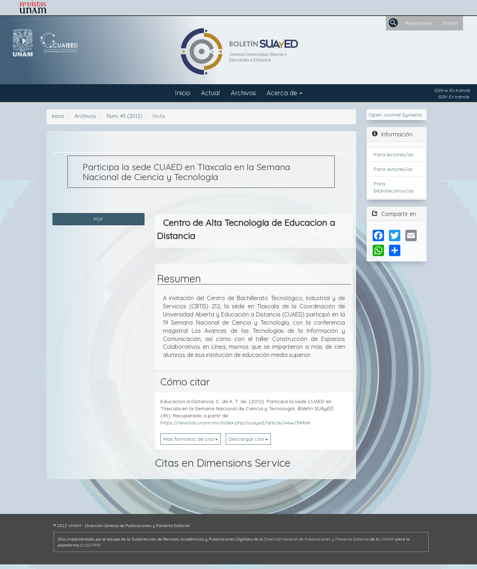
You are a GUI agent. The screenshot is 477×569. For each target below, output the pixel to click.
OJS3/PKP (90, 545)
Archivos (243, 93)
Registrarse (418, 23)
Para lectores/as (393, 154)
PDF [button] (98, 219)
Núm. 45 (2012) (124, 116)
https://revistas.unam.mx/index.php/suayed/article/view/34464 (235, 422)
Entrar (450, 23)
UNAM (386, 539)
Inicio (182, 93)
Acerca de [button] (284, 93)
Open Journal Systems (395, 115)
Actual (210, 93)
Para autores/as (393, 169)
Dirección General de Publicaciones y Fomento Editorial (316, 539)
